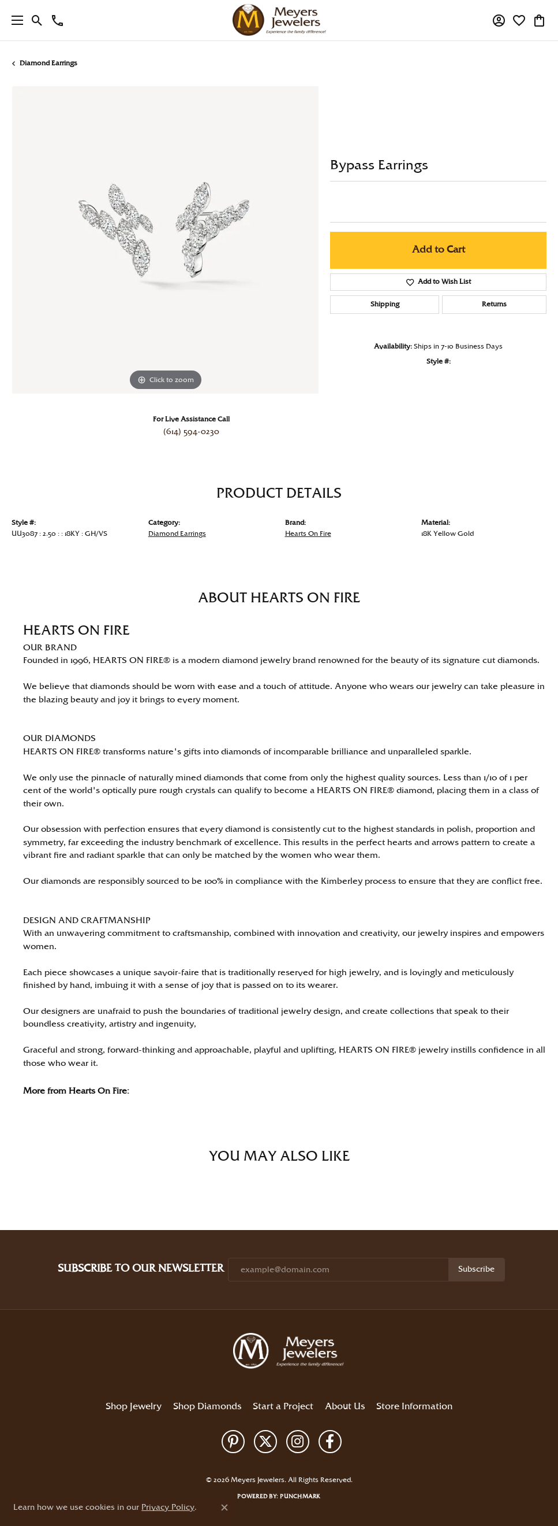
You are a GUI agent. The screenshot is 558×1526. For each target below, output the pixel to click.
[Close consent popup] (224, 1507)
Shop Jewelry (134, 1406)
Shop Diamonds (207, 1406)
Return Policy (201, 1461)
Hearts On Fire (308, 534)
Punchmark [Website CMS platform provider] (300, 1496)
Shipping (384, 304)
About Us (345, 1406)
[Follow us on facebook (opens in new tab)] (330, 1441)
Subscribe (476, 1269)
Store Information (414, 1406)
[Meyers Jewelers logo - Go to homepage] (279, 20)
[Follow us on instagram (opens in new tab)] (297, 1441)
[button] (37, 20)
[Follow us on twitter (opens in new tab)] (265, 1441)
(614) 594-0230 (191, 431)
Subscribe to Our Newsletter (140, 1268)
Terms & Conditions (284, 1461)
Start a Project (283, 1406)
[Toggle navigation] (14, 20)
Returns (494, 304)
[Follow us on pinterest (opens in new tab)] (233, 1441)
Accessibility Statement (343, 1461)
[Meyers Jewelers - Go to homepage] (291, 1352)
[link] (57, 20)
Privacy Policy (238, 1461)
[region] (165, 240)
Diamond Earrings (48, 63)
